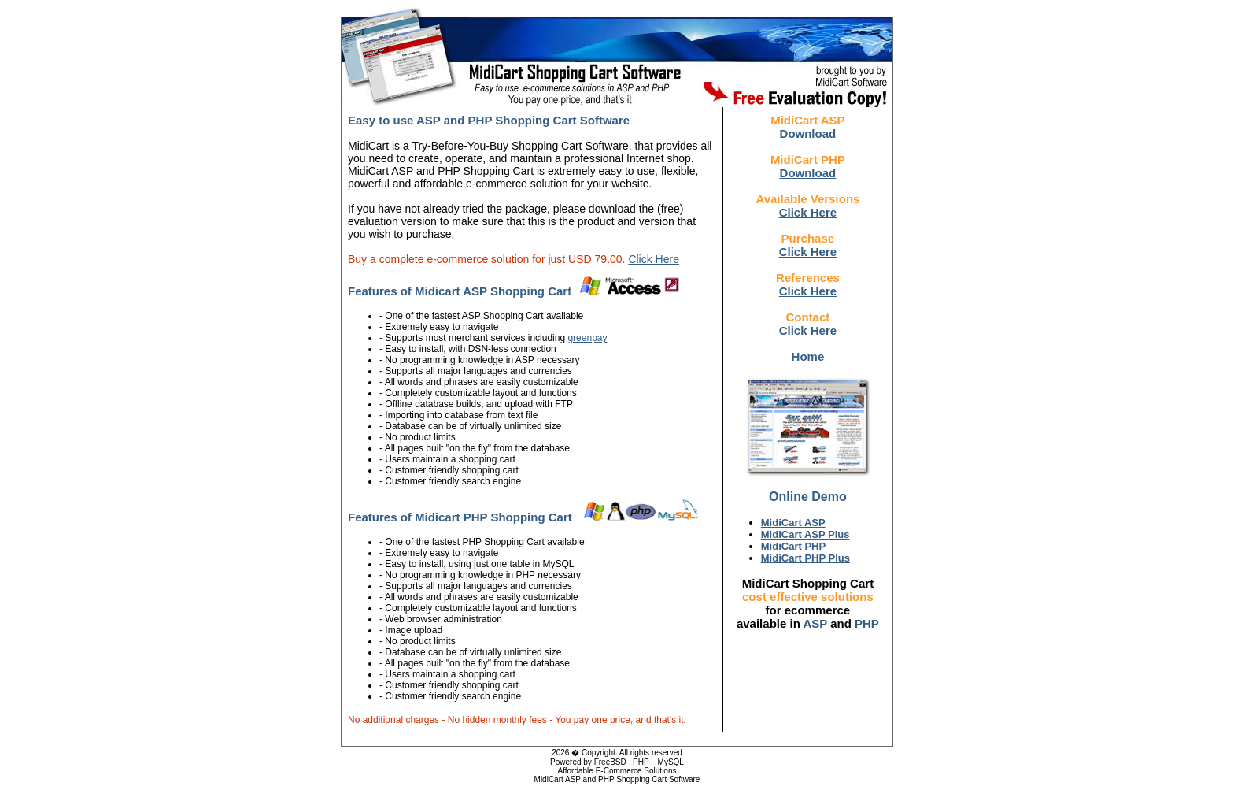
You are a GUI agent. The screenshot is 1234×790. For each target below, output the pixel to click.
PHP (867, 623)
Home (808, 356)
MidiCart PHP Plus (805, 558)
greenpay (587, 337)
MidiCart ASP (793, 523)
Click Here (653, 259)
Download (808, 133)
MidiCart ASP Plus (805, 534)
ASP (815, 623)
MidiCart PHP (793, 546)
